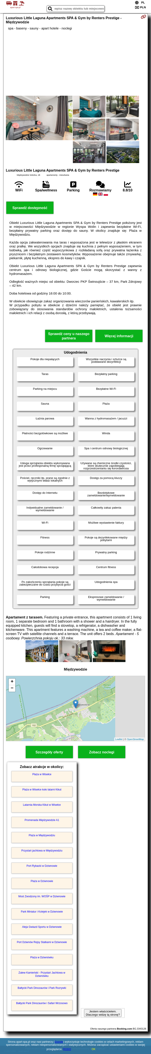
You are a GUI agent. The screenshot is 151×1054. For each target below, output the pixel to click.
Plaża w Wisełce (41, 774)
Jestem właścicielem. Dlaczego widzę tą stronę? (103, 1013)
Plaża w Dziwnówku (41, 957)
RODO (67, 1049)
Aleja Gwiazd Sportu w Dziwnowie (42, 926)
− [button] (12, 688)
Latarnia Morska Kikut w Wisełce (42, 804)
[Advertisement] (75, 63)
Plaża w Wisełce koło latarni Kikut (41, 789)
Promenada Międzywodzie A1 (42, 820)
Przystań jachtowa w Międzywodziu (41, 850)
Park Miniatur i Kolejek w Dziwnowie (42, 911)
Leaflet (118, 739)
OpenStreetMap (135, 739)
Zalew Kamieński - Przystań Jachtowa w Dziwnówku (42, 974)
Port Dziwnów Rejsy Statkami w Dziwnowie (42, 942)
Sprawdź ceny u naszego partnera (68, 336)
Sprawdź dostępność (29, 208)
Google (59, 1041)
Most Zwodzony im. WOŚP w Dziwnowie (41, 896)
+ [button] (12, 682)
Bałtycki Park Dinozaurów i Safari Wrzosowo (42, 1003)
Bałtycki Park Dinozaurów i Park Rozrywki (42, 987)
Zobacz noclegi (101, 752)
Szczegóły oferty (49, 752)
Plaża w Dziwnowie (42, 881)
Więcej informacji (119, 336)
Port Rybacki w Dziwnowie (41, 865)
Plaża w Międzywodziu (42, 835)
